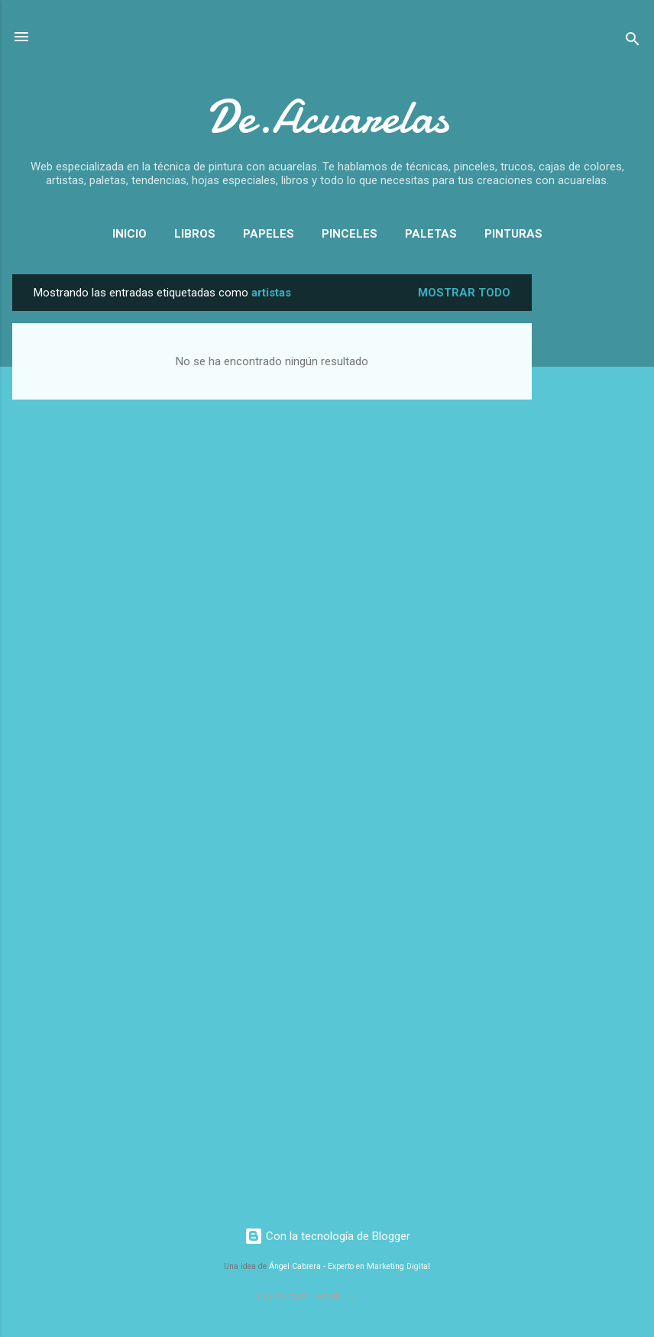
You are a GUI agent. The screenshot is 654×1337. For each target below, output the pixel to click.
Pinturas (513, 234)
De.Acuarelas (327, 117)
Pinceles (349, 234)
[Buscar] (632, 41)
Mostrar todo (464, 292)
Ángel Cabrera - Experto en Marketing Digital (349, 1266)
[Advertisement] (593, 503)
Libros (194, 234)
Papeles (268, 234)
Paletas (431, 234)
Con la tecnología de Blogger (327, 1236)
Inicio (129, 234)
